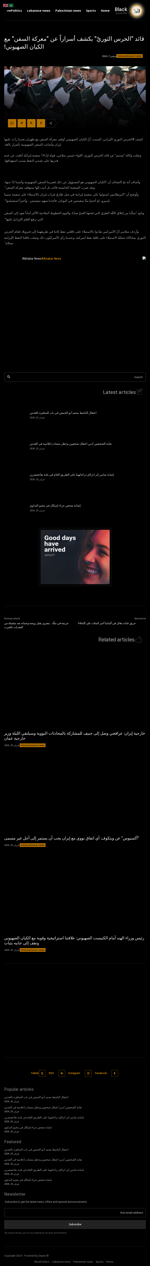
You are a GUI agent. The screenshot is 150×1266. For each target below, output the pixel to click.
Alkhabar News (31, 259)
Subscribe (75, 1224)
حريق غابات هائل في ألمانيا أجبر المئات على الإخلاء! (107, 623)
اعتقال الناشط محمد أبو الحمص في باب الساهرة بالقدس (63, 413)
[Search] (8, 377)
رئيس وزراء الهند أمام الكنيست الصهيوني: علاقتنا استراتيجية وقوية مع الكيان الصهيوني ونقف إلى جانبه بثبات (74, 940)
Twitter (35, 1073)
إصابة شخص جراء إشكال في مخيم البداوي (55, 505)
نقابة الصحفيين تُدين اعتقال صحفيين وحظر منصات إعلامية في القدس (71, 444)
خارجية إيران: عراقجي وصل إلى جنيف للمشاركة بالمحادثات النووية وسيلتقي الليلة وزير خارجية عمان (74, 736)
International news (129, 56)
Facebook (101, 1073)
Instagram (74, 1073)
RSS (51, 1073)
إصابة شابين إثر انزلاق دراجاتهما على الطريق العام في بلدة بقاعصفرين (72, 474)
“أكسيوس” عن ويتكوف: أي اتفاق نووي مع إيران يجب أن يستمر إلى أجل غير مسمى (71, 838)
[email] (75, 1212)
